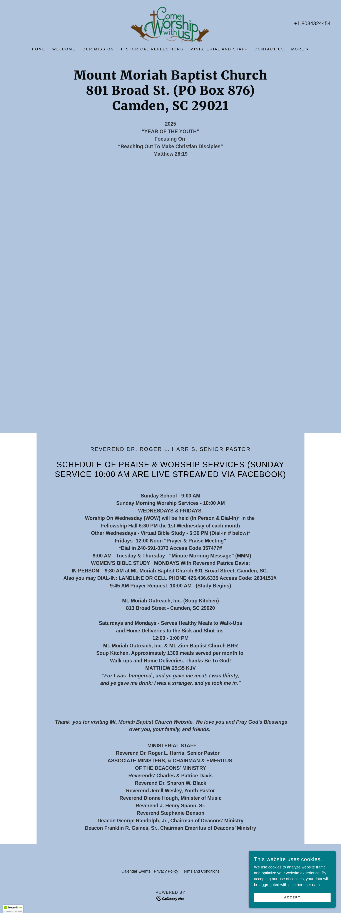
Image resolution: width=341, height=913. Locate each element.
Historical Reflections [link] (152, 49)
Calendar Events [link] (135, 871)
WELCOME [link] (64, 49)
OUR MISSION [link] (98, 49)
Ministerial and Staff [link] (218, 49)
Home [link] (38, 49)
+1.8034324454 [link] (312, 23)
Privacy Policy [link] (166, 871)
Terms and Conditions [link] (201, 871)
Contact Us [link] (269, 49)
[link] (170, 23)
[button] (300, 49)
